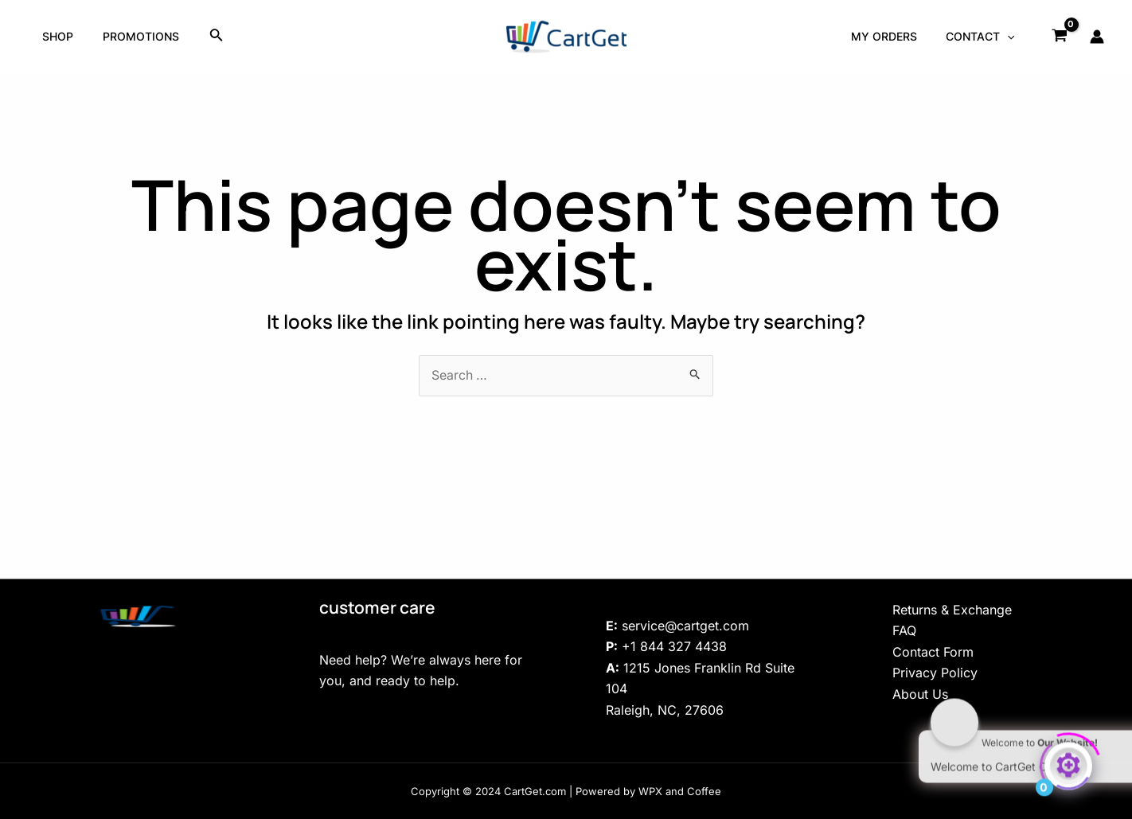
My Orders (894, 36)
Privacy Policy (935, 673)
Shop (55, 36)
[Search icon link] (206, 36)
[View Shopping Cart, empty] (1059, 36)
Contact (983, 36)
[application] (1010, 36)
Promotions (133, 36)
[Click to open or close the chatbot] (1068, 761)
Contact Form (933, 652)
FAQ (904, 630)
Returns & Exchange (952, 610)
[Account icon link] (1097, 36)
